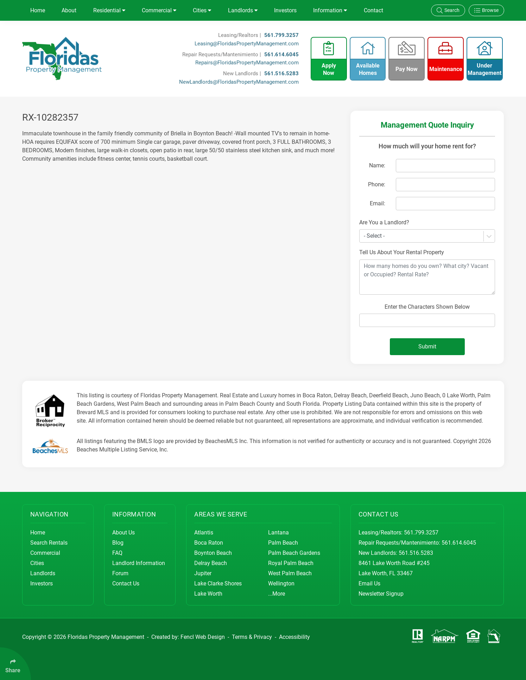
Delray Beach (210, 563)
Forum (120, 573)
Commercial (159, 10)
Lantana (278, 532)
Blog (117, 542)
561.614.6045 (281, 54)
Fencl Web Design (202, 637)
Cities (202, 10)
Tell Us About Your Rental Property (401, 252)
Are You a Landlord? (384, 222)
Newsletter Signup (381, 593)
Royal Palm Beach (290, 563)
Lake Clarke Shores (218, 583)
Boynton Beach (213, 553)
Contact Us (125, 583)
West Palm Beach (290, 573)
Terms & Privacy (252, 637)
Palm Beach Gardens (294, 553)
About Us (123, 532)
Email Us (369, 583)
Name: (377, 165)
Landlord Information (138, 563)
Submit (427, 346)
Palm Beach (283, 542)
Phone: (376, 184)
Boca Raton (208, 542)
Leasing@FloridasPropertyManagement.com (247, 43)
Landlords (243, 10)
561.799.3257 (281, 35)
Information (330, 10)
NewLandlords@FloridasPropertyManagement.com (239, 82)
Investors (285, 10)
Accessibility (294, 637)
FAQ (117, 553)
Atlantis (203, 532)
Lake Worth (208, 593)
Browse (486, 10)
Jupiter (202, 573)
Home (37, 10)
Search (448, 10)
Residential (109, 10)
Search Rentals (49, 542)
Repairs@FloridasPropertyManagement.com (247, 62)
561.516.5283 (281, 73)
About (69, 10)
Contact (373, 10)
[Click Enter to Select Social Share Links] (15, 663)
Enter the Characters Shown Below (427, 306)
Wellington (281, 583)
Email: (377, 203)
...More (276, 593)
